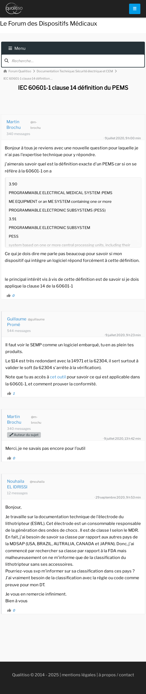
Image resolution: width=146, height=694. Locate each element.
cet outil (58, 376)
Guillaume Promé (16, 321)
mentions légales (79, 674)
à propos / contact (116, 674)
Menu (16, 48)
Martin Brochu (13, 124)
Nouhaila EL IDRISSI (17, 484)
